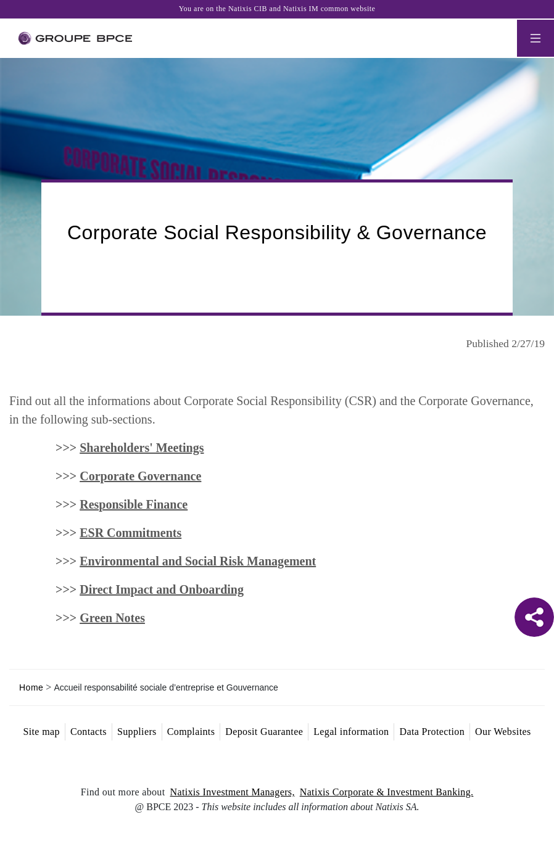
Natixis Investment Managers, (232, 792)
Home (31, 687)
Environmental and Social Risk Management (198, 561)
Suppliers (137, 731)
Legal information (351, 731)
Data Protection (432, 731)
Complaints (191, 731)
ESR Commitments (130, 532)
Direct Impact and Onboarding (162, 589)
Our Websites (503, 731)
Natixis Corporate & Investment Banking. (387, 792)
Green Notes (112, 618)
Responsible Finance (134, 504)
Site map (41, 731)
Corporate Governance (140, 476)
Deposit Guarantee (264, 731)
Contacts (88, 731)
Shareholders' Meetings (142, 447)
